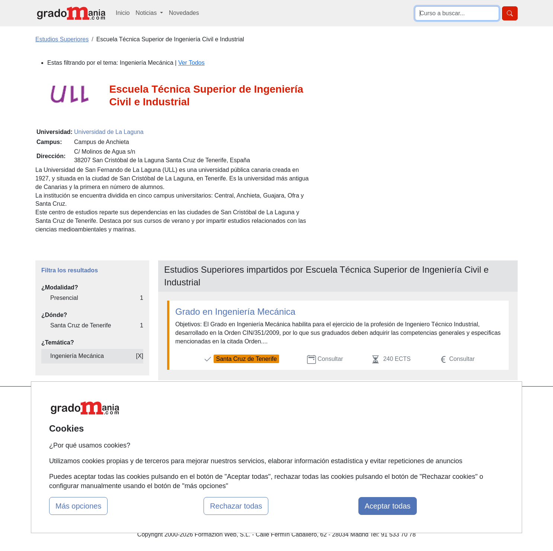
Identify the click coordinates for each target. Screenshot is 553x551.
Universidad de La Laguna (109, 132)
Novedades (184, 13)
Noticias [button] (146, 13)
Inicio (123, 13)
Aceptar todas (387, 506)
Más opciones (78, 506)
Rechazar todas (236, 506)
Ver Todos (191, 63)
